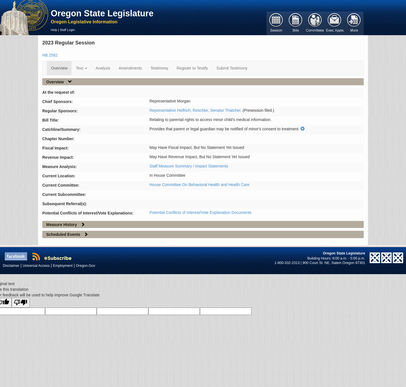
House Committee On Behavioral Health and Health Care (199, 184)
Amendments (130, 68)
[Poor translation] (21, 303)
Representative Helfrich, (171, 110)
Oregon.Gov (85, 266)
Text (81, 68)
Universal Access (36, 266)
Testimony (159, 68)
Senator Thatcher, (226, 110)
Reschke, (201, 110)
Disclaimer (11, 266)
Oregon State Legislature (102, 13)
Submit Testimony (232, 68)
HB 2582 (50, 55)
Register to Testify (192, 68)
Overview (59, 68)
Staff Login (67, 30)
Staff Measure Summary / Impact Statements (188, 166)
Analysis (103, 68)
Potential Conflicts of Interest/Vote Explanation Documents (200, 212)
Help (54, 30)
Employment (63, 266)
